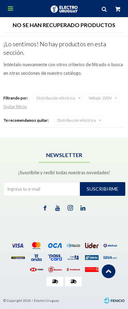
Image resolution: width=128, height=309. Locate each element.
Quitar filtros (15, 106)
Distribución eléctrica (56, 98)
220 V (100, 98)
